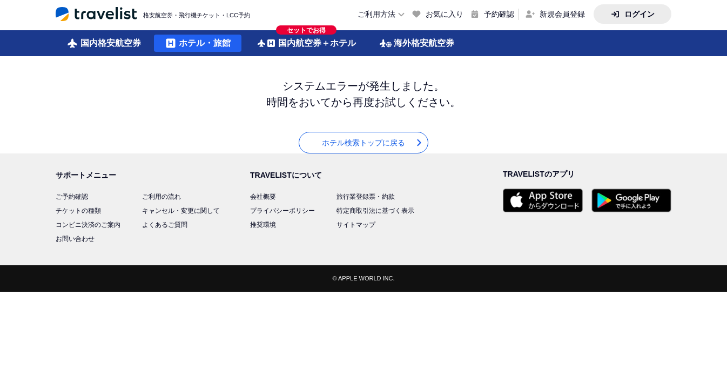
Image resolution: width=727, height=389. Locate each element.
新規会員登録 (562, 14)
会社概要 (263, 196)
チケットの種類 (78, 210)
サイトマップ (355, 225)
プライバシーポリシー (282, 210)
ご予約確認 (72, 196)
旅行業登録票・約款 (365, 196)
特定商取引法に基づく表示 (375, 210)
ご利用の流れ (161, 196)
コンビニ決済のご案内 (88, 225)
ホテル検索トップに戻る (372, 142)
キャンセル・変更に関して (181, 210)
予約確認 (499, 14)
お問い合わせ (75, 239)
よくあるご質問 (164, 225)
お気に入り (444, 14)
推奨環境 (263, 225)
